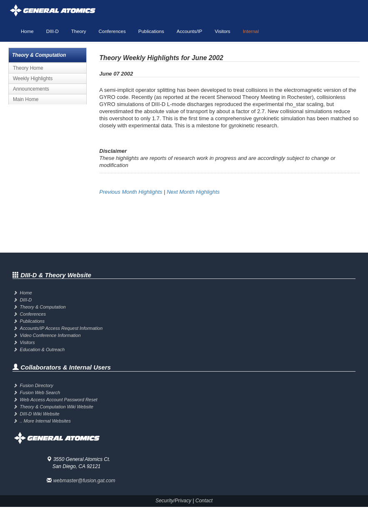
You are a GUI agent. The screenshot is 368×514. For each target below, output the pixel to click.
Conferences (112, 31)
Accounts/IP (189, 31)
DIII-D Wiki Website (40, 413)
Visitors (222, 31)
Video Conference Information (50, 335)
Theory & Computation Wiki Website (56, 406)
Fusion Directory (36, 385)
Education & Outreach (42, 349)
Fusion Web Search (40, 392)
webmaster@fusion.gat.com (84, 481)
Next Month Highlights (193, 192)
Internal (251, 31)
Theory (78, 31)
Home (27, 31)
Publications (151, 31)
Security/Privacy (173, 501)
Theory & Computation (43, 306)
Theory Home (28, 68)
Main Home (25, 99)
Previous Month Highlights (130, 192)
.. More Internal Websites (45, 420)
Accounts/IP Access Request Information (61, 328)
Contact (204, 501)
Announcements (31, 89)
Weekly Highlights (33, 78)
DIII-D (52, 31)
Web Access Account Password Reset (59, 399)
